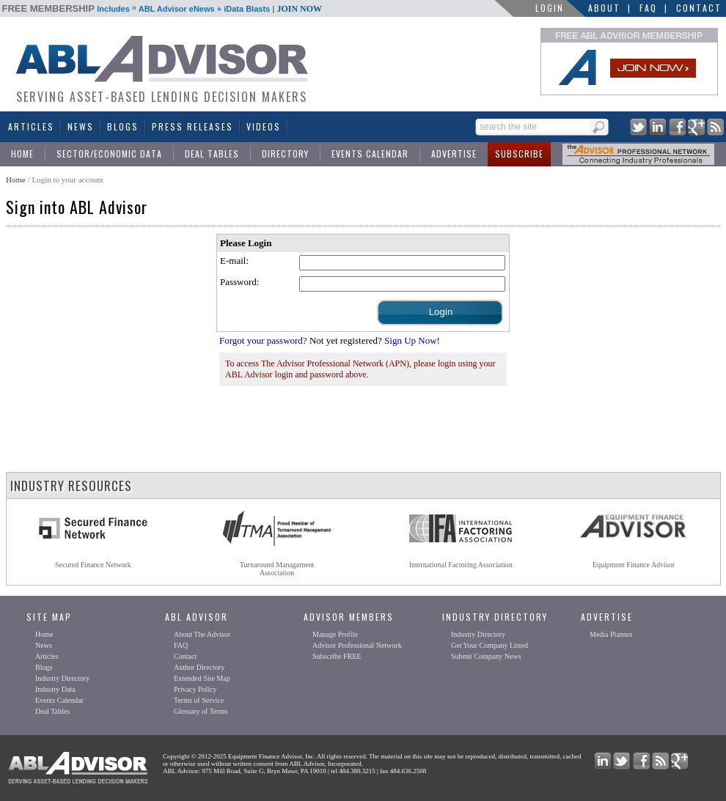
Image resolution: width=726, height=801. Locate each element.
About (604, 7)
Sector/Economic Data (109, 153)
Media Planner (611, 634)
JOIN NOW (299, 9)
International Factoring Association (461, 565)
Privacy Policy (195, 689)
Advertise (454, 153)
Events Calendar (369, 153)
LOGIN (549, 7)
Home (22, 153)
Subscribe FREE (336, 656)
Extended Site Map (202, 678)
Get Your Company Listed (489, 645)
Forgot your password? (263, 340)
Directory (285, 153)
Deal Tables (212, 153)
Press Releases (192, 126)
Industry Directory (62, 678)
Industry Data (55, 689)
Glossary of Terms (201, 711)
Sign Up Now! (412, 340)
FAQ (648, 7)
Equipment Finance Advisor (634, 565)
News (80, 126)
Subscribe (519, 153)
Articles (31, 126)
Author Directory (199, 667)
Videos (263, 126)
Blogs (123, 126)
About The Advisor (202, 634)
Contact (699, 7)
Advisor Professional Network (357, 645)
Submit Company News (486, 656)
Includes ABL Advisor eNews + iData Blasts (162, 8)
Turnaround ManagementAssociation (277, 569)
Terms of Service (199, 700)
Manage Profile (335, 634)
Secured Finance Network (93, 565)
